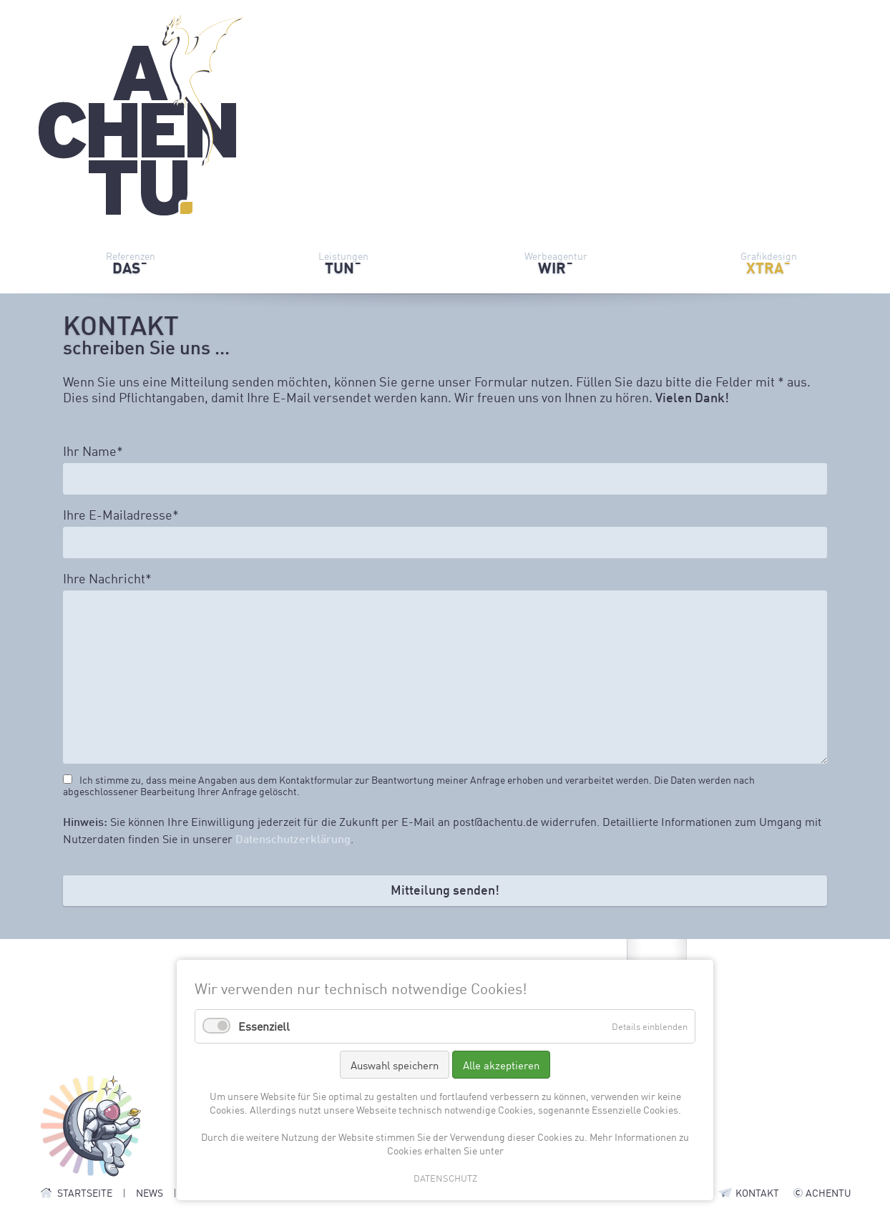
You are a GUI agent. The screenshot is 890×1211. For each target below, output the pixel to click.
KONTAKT (757, 1192)
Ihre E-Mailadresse (121, 514)
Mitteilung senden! (445, 890)
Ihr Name (93, 450)
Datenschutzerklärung (293, 838)
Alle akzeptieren (501, 1064)
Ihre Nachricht (107, 578)
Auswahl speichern (395, 1064)
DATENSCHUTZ (445, 1177)
